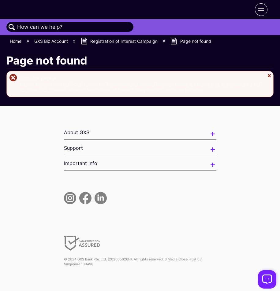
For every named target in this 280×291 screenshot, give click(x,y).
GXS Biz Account (51, 41)
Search (11, 27)
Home (16, 41)
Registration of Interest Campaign (120, 41)
